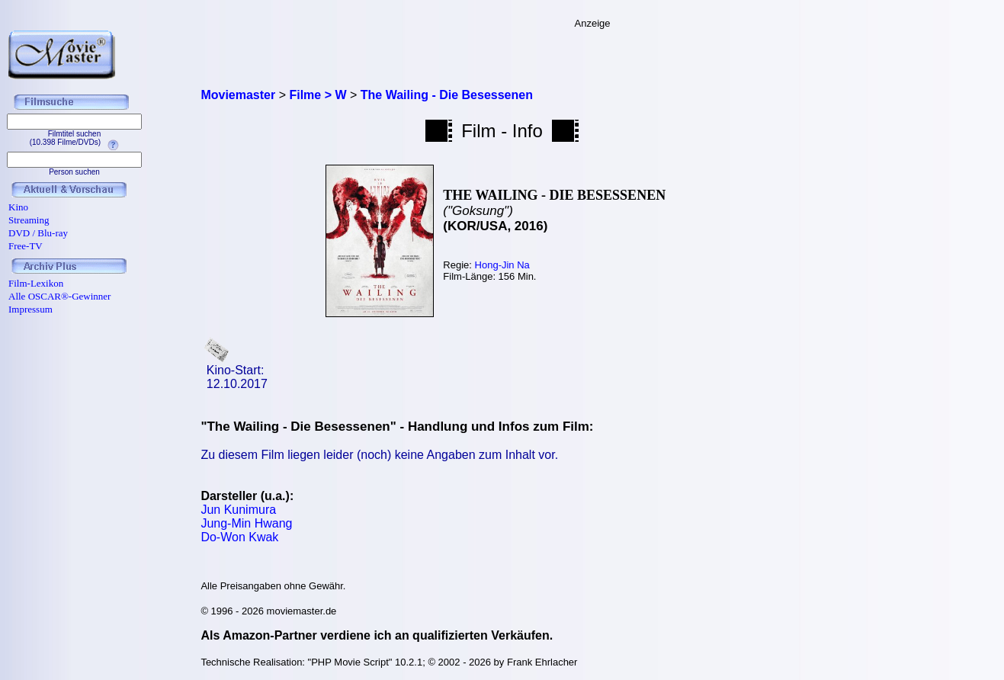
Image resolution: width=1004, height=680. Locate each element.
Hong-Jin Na (502, 265)
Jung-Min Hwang (246, 523)
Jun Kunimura (238, 509)
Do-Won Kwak (239, 537)
